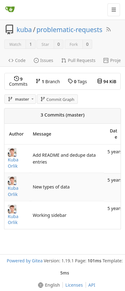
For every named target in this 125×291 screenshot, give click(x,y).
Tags (77, 81)
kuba (24, 29)
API (91, 285)
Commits (18, 81)
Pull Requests (78, 60)
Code (17, 60)
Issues (43, 60)
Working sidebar (50, 215)
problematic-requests (69, 29)
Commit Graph (57, 99)
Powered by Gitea (24, 261)
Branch (48, 81)
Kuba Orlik (13, 163)
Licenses (74, 285)
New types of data (51, 187)
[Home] (10, 9)
